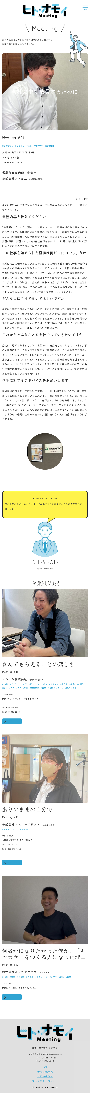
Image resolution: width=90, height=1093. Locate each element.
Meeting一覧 (45, 1071)
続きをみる (13, 721)
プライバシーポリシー (45, 1081)
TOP (45, 1066)
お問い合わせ (45, 1076)
